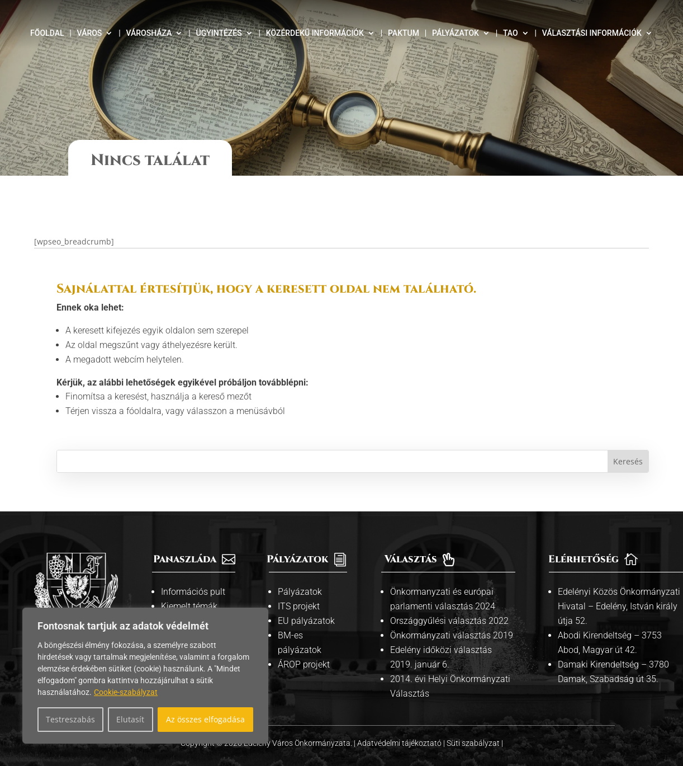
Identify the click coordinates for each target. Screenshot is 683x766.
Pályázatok (455, 33)
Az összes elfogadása (205, 719)
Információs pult (193, 581)
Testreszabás (70, 719)
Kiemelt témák (189, 596)
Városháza (149, 33)
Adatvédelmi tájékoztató (400, 733)
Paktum (403, 33)
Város (89, 33)
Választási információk (592, 33)
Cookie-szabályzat (126, 692)
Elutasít (130, 719)
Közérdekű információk (315, 33)
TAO (510, 33)
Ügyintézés (218, 33)
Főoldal (47, 33)
